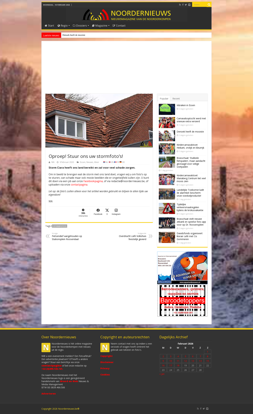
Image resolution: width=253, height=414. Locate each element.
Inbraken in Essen (186, 105)
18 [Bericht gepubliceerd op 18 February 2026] (178, 365)
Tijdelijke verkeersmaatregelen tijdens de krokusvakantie (190, 207)
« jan (161, 373)
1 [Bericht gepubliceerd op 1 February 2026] (207, 351)
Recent (176, 98)
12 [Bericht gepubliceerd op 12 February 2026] (185, 360)
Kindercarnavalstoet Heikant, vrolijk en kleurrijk (190, 146)
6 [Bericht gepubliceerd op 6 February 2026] (192, 356)
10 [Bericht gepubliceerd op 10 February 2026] (170, 360)
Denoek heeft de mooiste (73, 35)
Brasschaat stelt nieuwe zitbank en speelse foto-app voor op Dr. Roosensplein (191, 221)
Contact (119, 25)
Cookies (105, 374)
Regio (63, 25)
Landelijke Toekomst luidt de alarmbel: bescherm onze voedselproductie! (190, 192)
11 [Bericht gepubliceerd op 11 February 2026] (178, 360)
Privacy (104, 368)
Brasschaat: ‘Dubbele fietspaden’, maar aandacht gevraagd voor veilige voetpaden (191, 162)
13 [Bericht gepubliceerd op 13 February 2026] (192, 360)
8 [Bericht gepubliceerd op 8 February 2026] (207, 356)
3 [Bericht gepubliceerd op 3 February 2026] (170, 356)
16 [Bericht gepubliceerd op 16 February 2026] (163, 365)
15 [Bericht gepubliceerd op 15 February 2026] (207, 360)
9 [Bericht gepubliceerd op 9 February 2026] (163, 360)
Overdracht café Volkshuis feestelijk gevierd (129, 236)
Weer (96, 162)
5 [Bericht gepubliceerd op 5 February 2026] (185, 356)
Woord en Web (69, 381)
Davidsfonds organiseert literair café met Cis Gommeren (190, 236)
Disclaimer (107, 362)
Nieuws (89, 162)
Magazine (99, 25)
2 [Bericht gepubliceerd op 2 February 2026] (163, 356)
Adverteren (48, 393)
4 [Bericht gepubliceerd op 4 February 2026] (178, 356)
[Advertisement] (126, 69)
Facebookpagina (93, 181)
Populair (164, 98)
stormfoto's (59, 226)
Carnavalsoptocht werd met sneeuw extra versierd (191, 120)
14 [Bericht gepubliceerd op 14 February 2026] (200, 360)
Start (49, 25)
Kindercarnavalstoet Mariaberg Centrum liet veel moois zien (191, 178)
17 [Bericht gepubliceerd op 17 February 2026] (170, 365)
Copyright (106, 356)
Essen (82, 162)
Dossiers (80, 25)
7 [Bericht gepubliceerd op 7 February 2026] (200, 356)
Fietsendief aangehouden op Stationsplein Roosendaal (68, 236)
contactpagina (79, 184)
